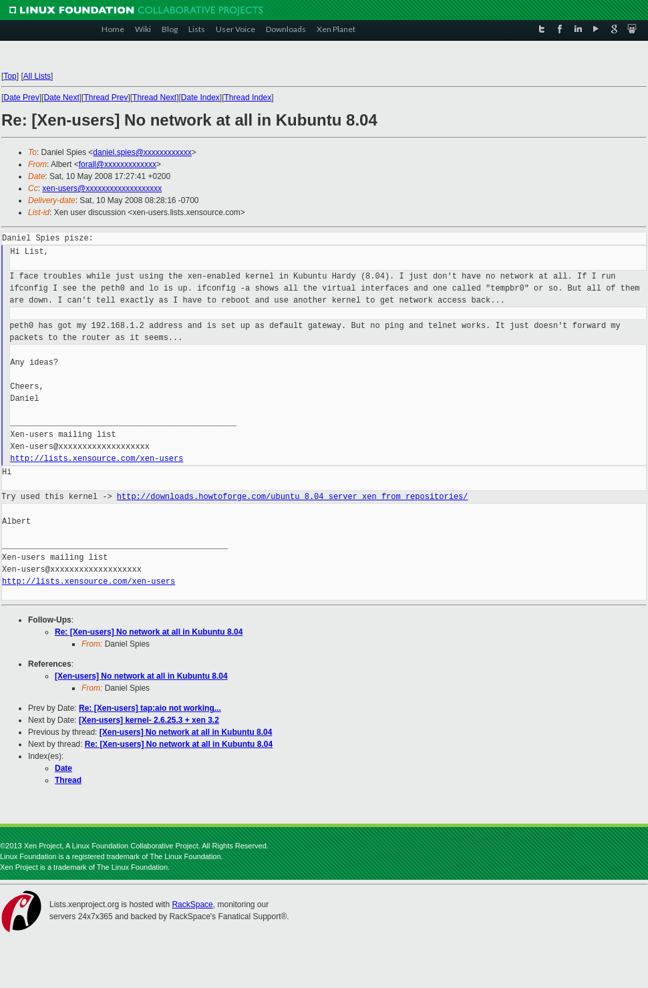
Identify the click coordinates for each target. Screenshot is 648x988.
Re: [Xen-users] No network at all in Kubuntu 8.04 (148, 632)
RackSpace (192, 904)
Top (9, 76)
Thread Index (248, 97)
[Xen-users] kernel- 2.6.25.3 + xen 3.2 (149, 720)
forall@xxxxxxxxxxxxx (117, 164)
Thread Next (154, 97)
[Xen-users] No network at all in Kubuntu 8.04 (141, 676)
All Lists (37, 76)
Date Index (200, 97)
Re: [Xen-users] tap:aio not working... (150, 708)
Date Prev (21, 97)
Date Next (61, 97)
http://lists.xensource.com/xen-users (96, 458)
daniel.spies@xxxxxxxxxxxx (142, 152)
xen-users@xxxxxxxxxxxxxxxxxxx (102, 188)
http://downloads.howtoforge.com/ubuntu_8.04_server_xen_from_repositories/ (292, 496)
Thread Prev (106, 97)
